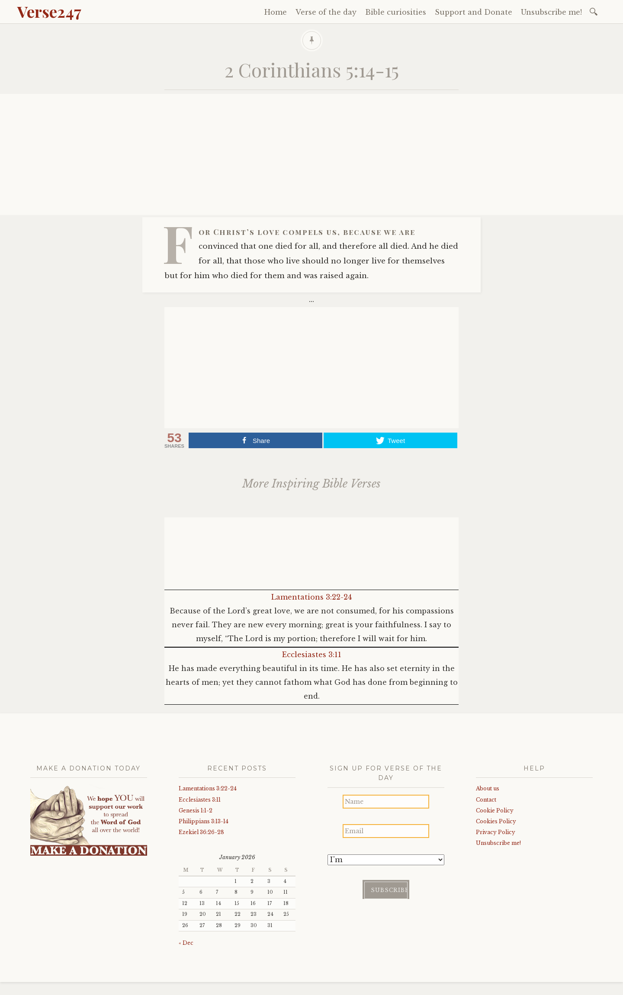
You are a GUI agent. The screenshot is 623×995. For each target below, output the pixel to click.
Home (275, 12)
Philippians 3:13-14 (203, 821)
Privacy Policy (495, 832)
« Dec (186, 943)
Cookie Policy (495, 810)
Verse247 (49, 11)
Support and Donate (473, 12)
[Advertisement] (311, 154)
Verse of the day (325, 12)
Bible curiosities (395, 12)
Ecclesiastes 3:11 (311, 654)
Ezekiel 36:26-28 (201, 832)
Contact (486, 799)
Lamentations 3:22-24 (311, 597)
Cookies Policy (496, 821)
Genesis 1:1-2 (195, 810)
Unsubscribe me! (551, 12)
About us (487, 788)
